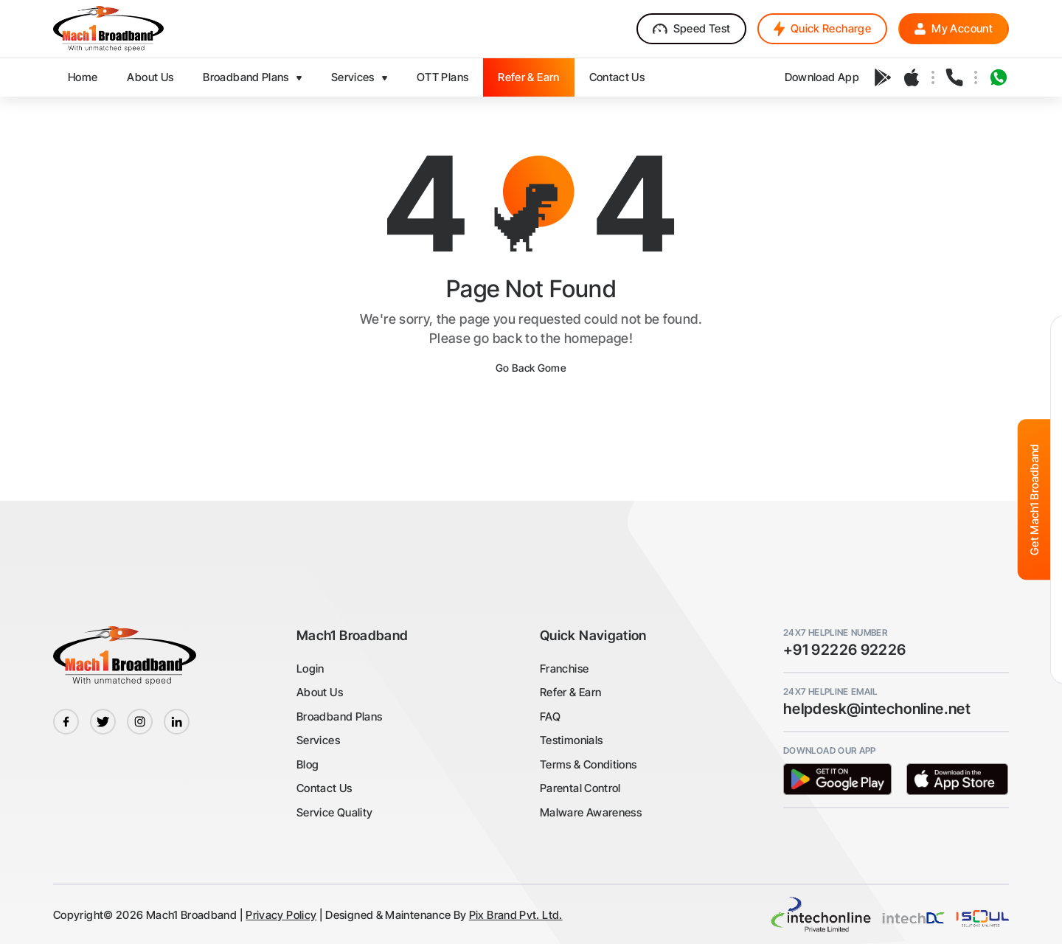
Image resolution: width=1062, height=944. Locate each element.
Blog (307, 764)
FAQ (550, 716)
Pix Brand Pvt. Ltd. (516, 915)
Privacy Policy (281, 915)
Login (310, 669)
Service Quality (334, 812)
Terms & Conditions (588, 764)
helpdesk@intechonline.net (877, 709)
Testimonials (571, 740)
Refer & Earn (570, 692)
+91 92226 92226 (844, 650)
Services (318, 740)
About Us (319, 692)
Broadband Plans (339, 716)
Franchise (564, 669)
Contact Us (324, 788)
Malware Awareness (591, 812)
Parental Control (580, 788)
